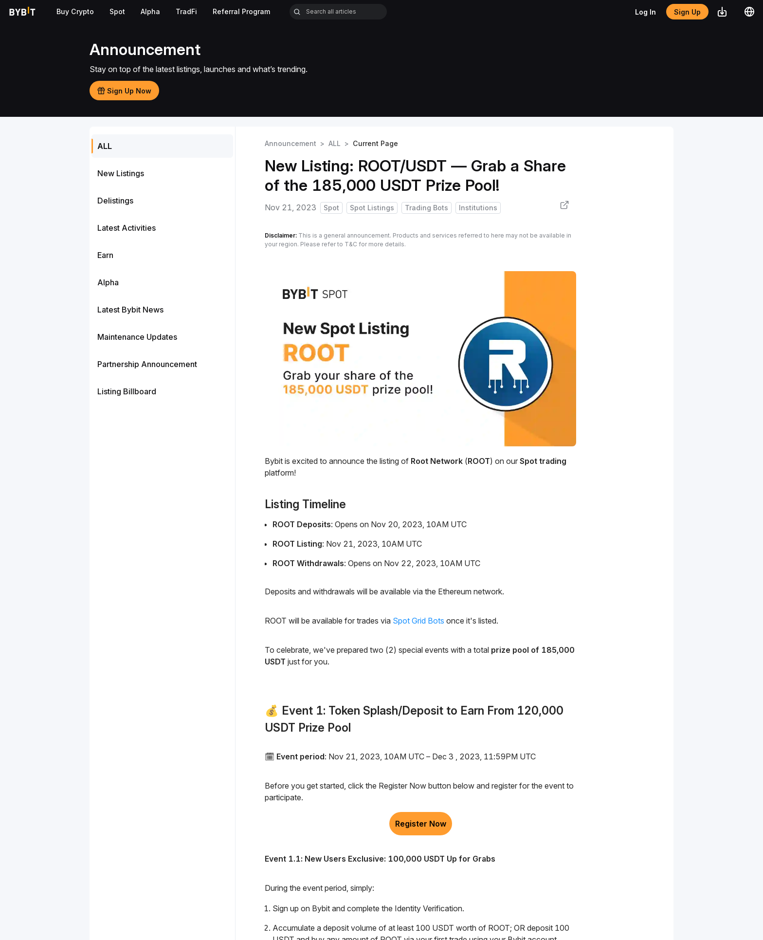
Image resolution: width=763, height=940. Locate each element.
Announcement (290, 143)
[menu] (162, 268)
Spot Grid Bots (419, 621)
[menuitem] (162, 146)
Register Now (420, 824)
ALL (334, 143)
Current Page (375, 143)
